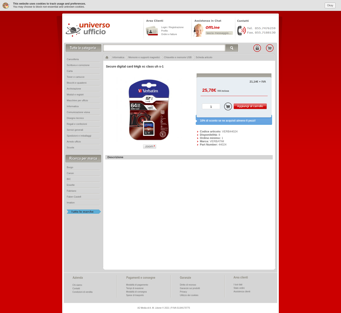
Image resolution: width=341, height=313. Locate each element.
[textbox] (171, 47)
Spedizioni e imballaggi (79, 135)
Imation (71, 202)
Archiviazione (74, 88)
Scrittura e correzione (78, 64)
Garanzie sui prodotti (190, 288)
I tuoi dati (238, 284)
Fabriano (71, 190)
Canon (70, 172)
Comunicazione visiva (78, 111)
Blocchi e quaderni (77, 82)
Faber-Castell (74, 196)
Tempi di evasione (135, 288)
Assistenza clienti (242, 291)
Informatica (118, 57)
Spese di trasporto (135, 295)
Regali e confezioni (77, 123)
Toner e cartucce (75, 76)
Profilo (164, 30)
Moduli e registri (75, 94)
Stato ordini (239, 287)
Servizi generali (75, 129)
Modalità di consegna (136, 291)
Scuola (70, 147)
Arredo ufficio (74, 141)
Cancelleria (73, 59)
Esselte (71, 184)
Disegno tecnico (75, 117)
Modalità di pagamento (137, 284)
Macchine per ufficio (77, 100)
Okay (330, 4)
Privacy (183, 291)
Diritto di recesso (188, 284)
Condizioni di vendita (82, 291)
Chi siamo (77, 284)
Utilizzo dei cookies (189, 295)
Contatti (76, 288)
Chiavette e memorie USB (178, 57)
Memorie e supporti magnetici (144, 57)
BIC (69, 178)
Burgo (70, 167)
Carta (70, 70)
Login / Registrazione (172, 26)
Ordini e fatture (169, 33)
